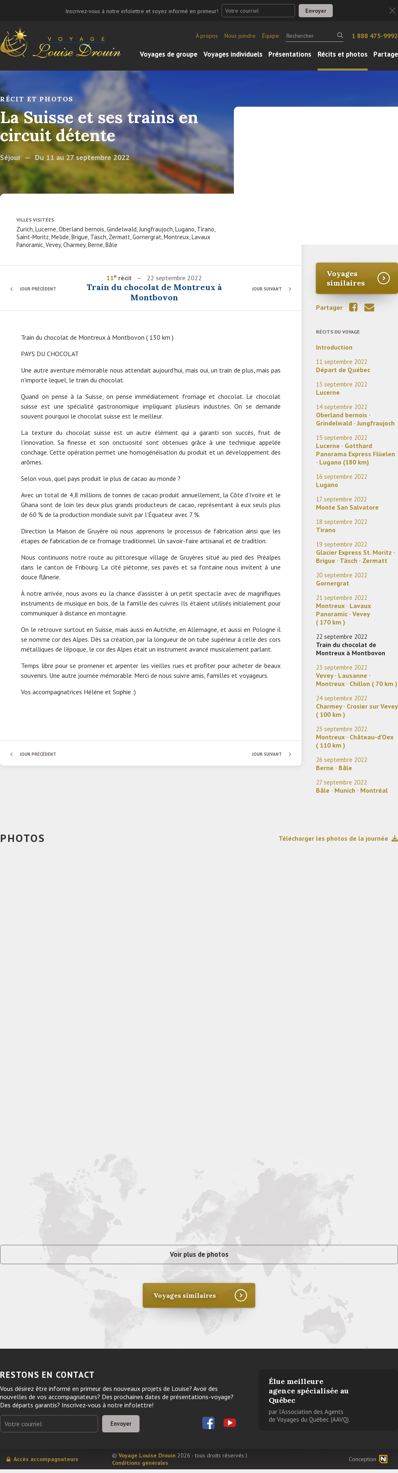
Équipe (270, 35)
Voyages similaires (346, 278)
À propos (207, 35)
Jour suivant (264, 289)
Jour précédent (41, 289)
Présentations (289, 54)
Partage (385, 54)
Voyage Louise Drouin (147, 1459)
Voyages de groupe (168, 54)
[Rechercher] (314, 36)
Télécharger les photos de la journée (338, 838)
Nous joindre (240, 35)
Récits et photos (343, 54)
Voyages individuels (233, 54)
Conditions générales (140, 1466)
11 (110, 278)
